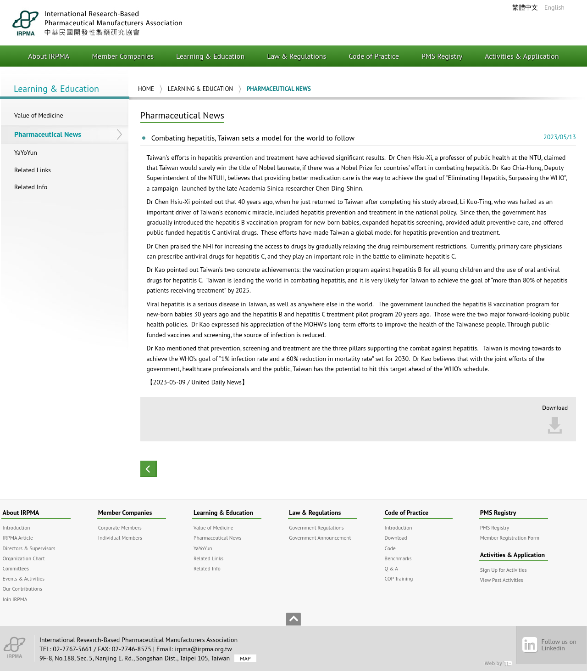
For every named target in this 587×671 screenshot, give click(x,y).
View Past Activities (501, 579)
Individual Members (120, 537)
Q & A (391, 568)
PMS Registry (441, 56)
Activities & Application (522, 56)
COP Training (399, 578)
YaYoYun (25, 152)
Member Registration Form (509, 537)
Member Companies (123, 56)
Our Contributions (22, 588)
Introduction (16, 527)
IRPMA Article (18, 537)
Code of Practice (374, 56)
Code (390, 548)
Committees (16, 568)
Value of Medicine (38, 115)
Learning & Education (210, 56)
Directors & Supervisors (29, 548)
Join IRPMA (15, 599)
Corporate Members (120, 527)
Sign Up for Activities (503, 569)
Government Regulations (316, 527)
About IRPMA (48, 56)
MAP (245, 658)
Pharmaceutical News (47, 134)
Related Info (30, 187)
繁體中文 (525, 7)
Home (146, 89)
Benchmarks (398, 558)
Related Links (32, 170)
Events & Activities (24, 578)
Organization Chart (24, 558)
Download (396, 537)
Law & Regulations (296, 56)
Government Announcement (320, 537)
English (554, 7)
